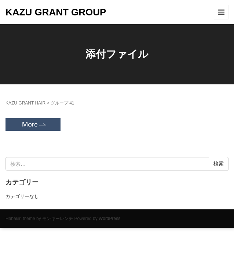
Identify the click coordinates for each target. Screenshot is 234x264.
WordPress (109, 218)
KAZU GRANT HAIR (25, 103)
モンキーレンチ (57, 218)
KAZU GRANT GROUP (56, 12)
